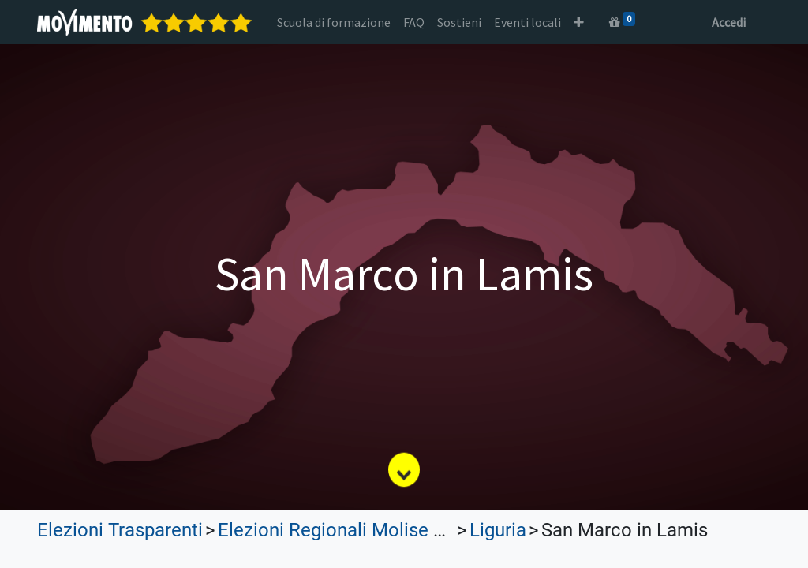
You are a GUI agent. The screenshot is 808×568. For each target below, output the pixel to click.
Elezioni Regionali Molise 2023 (346, 530)
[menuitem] (334, 22)
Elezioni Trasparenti (120, 530)
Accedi (729, 22)
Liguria (497, 530)
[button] (578, 22)
